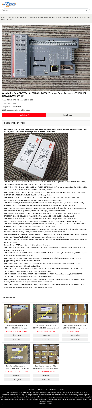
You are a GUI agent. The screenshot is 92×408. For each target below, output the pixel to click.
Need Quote (17, 339)
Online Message (68, 115)
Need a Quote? (24, 115)
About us (41, 389)
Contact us (52, 389)
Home (3, 17)
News (62, 389)
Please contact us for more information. (17, 110)
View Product (16, 335)
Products (11, 17)
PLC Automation (22, 17)
